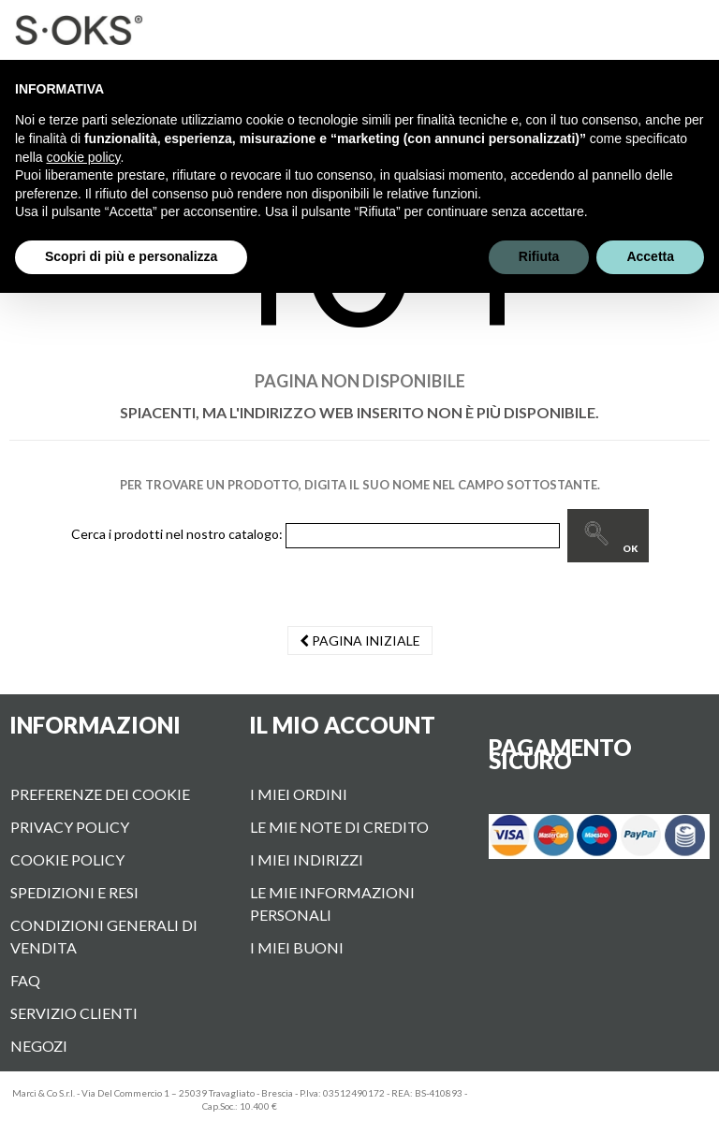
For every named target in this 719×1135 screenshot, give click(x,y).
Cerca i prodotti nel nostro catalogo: (177, 534)
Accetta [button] (650, 256)
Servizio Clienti (74, 1013)
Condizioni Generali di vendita (104, 936)
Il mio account (342, 724)
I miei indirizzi (306, 859)
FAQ (25, 980)
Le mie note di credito (339, 827)
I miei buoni (297, 947)
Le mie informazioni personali (332, 903)
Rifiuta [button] (539, 256)
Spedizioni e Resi (74, 892)
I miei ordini (298, 794)
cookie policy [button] (83, 157)
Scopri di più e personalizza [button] (131, 256)
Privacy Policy (69, 827)
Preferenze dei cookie (100, 794)
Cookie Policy (67, 859)
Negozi (38, 1046)
